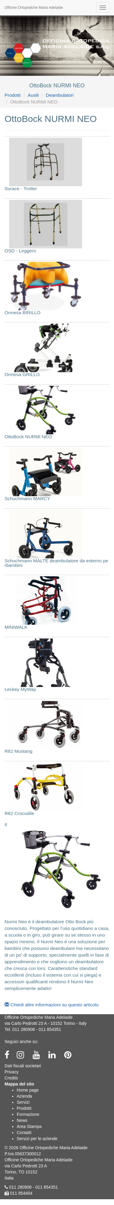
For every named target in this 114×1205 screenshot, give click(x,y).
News (22, 1120)
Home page (28, 1090)
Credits (11, 1077)
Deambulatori (60, 95)
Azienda (24, 1096)
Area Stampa (29, 1126)
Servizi (23, 1102)
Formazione (28, 1114)
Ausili (33, 95)
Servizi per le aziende (37, 1138)
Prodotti (13, 95)
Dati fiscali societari (23, 1065)
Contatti (24, 1132)
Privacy (12, 1071)
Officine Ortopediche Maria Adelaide (34, 7)
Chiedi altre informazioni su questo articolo (51, 1004)
